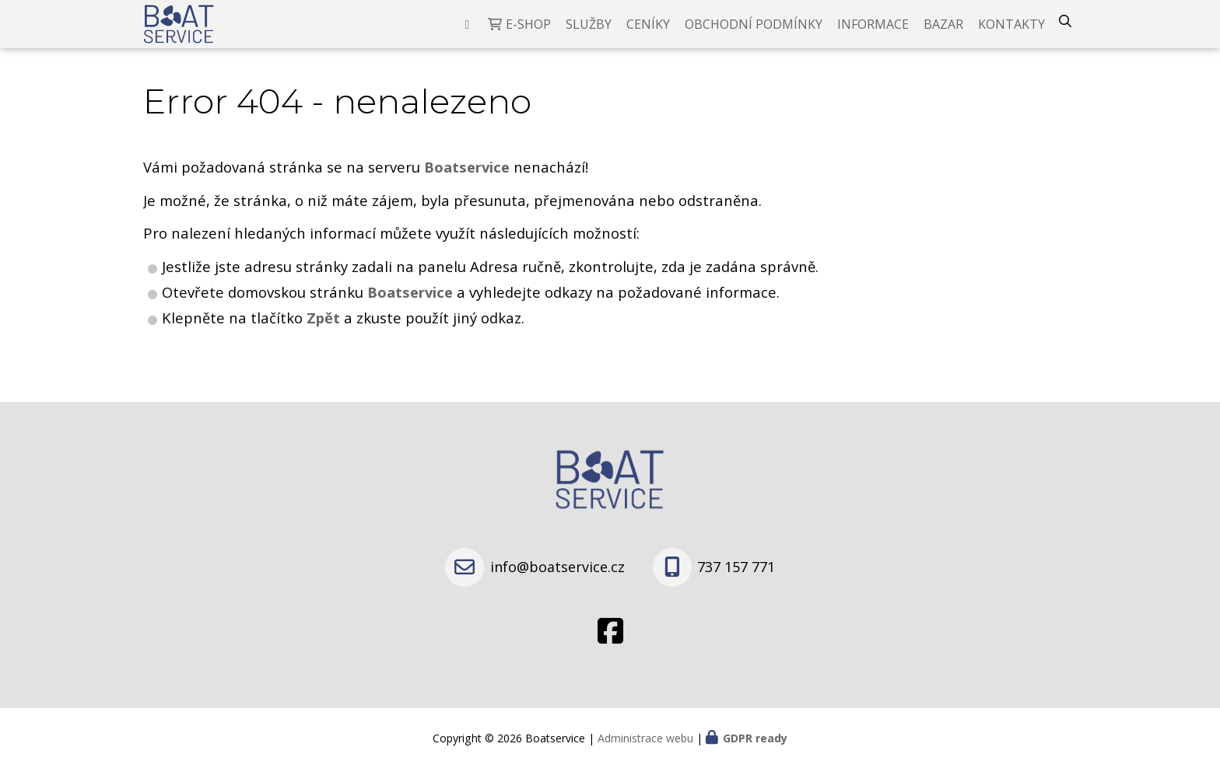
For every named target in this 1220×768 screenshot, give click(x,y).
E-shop (528, 35)
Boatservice (412, 313)
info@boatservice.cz (557, 566)
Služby (589, 35)
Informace (873, 35)
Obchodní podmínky (753, 35)
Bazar (943, 35)
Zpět (323, 339)
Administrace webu (645, 738)
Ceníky (648, 35)
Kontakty (1011, 35)
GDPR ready (755, 738)
